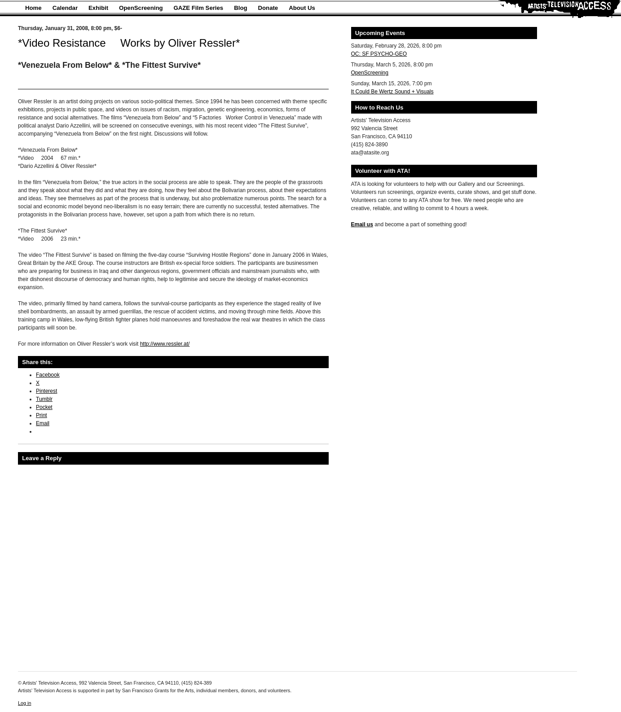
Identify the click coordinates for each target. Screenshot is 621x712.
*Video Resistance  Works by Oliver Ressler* (129, 43)
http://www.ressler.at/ (165, 344)
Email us (362, 224)
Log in (24, 703)
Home (33, 7)
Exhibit (98, 7)
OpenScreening (141, 7)
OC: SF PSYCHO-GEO (379, 54)
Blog (240, 7)
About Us (302, 7)
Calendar (65, 7)
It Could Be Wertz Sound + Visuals (392, 91)
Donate (268, 7)
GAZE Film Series (199, 7)
